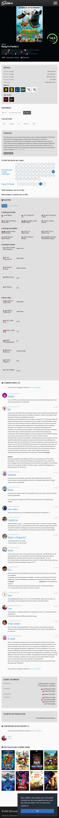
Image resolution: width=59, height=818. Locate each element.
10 (49, 164)
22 (53, 168)
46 (20, 179)
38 (31, 175)
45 (17, 179)
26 (28, 171)
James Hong (49, 221)
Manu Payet (20, 54)
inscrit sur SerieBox (35, 387)
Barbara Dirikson (7, 351)
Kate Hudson (29, 237)
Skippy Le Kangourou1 (17, 537)
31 (46, 171)
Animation (10, 57)
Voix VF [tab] (10, 206)
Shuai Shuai (20, 311)
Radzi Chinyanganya (8, 341)
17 (35, 168)
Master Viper (25, 233)
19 (42, 168)
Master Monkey (6, 233)
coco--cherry (13, 509)
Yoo (18, 331)
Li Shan (44, 217)
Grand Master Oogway (48, 238)
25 (24, 171)
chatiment (12, 474)
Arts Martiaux (8, 153)
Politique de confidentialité (9, 815)
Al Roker (8, 287)
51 (39, 179)
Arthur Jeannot (14, 623)
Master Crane (45, 233)
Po (2, 217)
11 (53, 164)
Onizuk (10, 550)
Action (17, 57)
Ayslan (10, 489)
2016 (4, 44)
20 (46, 168)
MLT (9, 409)
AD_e (10, 569)
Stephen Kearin (7, 268)
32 (49, 171)
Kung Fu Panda (8, 184)
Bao (18, 361)
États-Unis (24, 58)
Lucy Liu (27, 231)
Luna (10, 608)
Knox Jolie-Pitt (8, 321)
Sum (18, 278)
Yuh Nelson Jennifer (33, 50)
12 (17, 168)
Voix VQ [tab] (15, 206)
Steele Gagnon (6, 361)
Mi (17, 341)
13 (20, 168)
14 (24, 168)
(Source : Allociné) (19, 149)
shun (10, 595)
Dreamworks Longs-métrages (7, 172)
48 (28, 179)
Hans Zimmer (49, 694)
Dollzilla (11, 396)
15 (28, 168)
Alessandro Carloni (16, 50)
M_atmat (11, 638)
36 (24, 175)
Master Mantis (6, 238)
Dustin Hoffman (10, 221)
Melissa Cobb (49, 697)
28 (35, 171)
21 (49, 168)
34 (17, 175)
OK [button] (37, 811)
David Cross (48, 231)
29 (39, 171)
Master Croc (20, 248)
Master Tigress (26, 222)
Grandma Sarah (21, 351)
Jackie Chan (10, 231)
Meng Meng (20, 301)
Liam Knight (9, 370)
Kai (22, 217)
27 (31, 171)
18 (39, 168)
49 (31, 179)
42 (46, 175)
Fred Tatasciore (7, 258)
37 (28, 175)
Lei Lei (18, 370)
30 (42, 171)
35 (20, 175)
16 (31, 168)
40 (39, 175)
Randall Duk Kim (50, 237)
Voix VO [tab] (4, 206)
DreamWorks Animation (45, 718)
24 (20, 171)
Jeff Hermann (49, 704)
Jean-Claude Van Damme (9, 248)
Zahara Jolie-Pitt (8, 302)
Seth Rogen (8, 237)
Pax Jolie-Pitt (9, 331)
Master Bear (20, 258)
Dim (18, 288)
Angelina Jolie (31, 221)
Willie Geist (9, 277)
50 (35, 179)
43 (49, 175)
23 (17, 171)
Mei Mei (24, 238)
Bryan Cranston (50, 215)
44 (53, 175)
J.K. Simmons (32, 54)
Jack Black (10, 54)
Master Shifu (5, 222)
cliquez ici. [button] (25, 805)
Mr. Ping (44, 222)
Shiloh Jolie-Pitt (7, 311)
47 (24, 179)
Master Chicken (21, 268)
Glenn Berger (27, 52)
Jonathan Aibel (14, 52)
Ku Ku (18, 321)
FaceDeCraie (13, 520)
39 (35, 175)
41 (42, 175)
